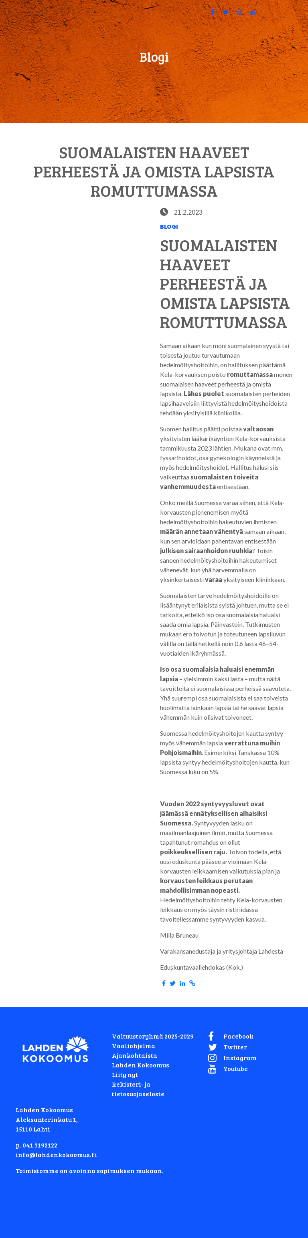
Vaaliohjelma (133, 1045)
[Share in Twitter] (173, 983)
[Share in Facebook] (164, 983)
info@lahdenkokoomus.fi (56, 1154)
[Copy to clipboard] (192, 983)
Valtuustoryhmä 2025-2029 (153, 1036)
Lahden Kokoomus (140, 1065)
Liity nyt (125, 1074)
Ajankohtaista (134, 1055)
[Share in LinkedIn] (182, 983)
